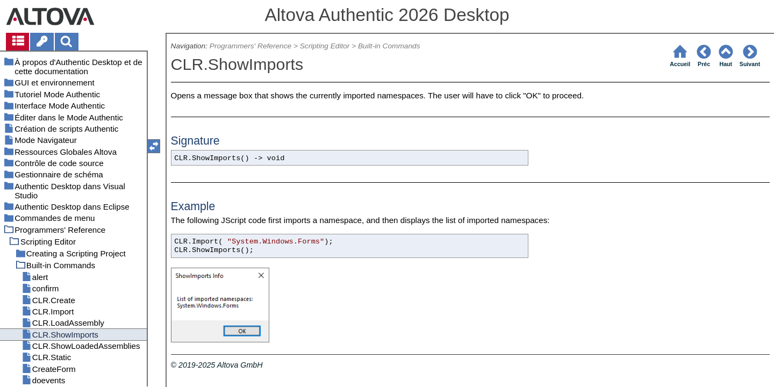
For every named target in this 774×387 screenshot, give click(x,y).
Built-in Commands (389, 46)
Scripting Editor (325, 46)
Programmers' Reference (250, 46)
